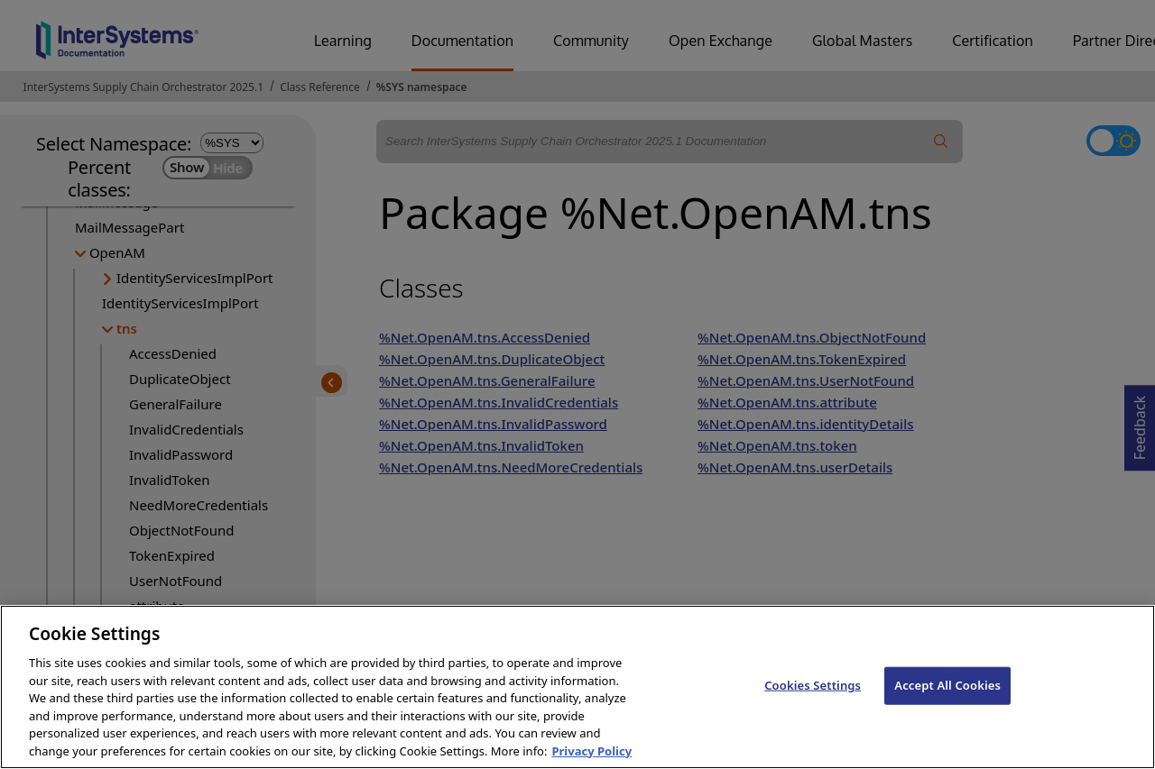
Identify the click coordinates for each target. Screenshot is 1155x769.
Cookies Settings (812, 716)
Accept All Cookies (947, 716)
